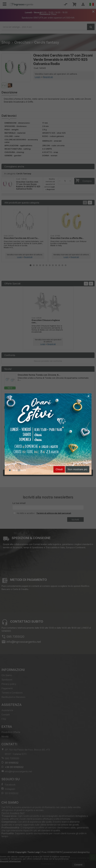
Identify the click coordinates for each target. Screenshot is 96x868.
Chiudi (59, 469)
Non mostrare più (77, 469)
